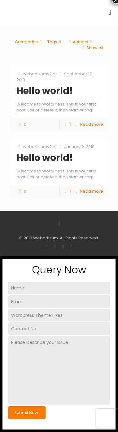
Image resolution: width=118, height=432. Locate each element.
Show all (92, 48)
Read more (91, 124)
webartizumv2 (37, 74)
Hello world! (44, 90)
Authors (80, 42)
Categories (29, 42)
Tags (55, 42)
